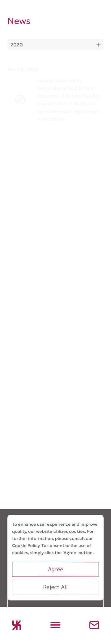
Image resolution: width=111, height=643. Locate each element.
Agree (55, 569)
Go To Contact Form (55, 481)
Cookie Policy (25, 545)
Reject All (55, 587)
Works (16, 603)
